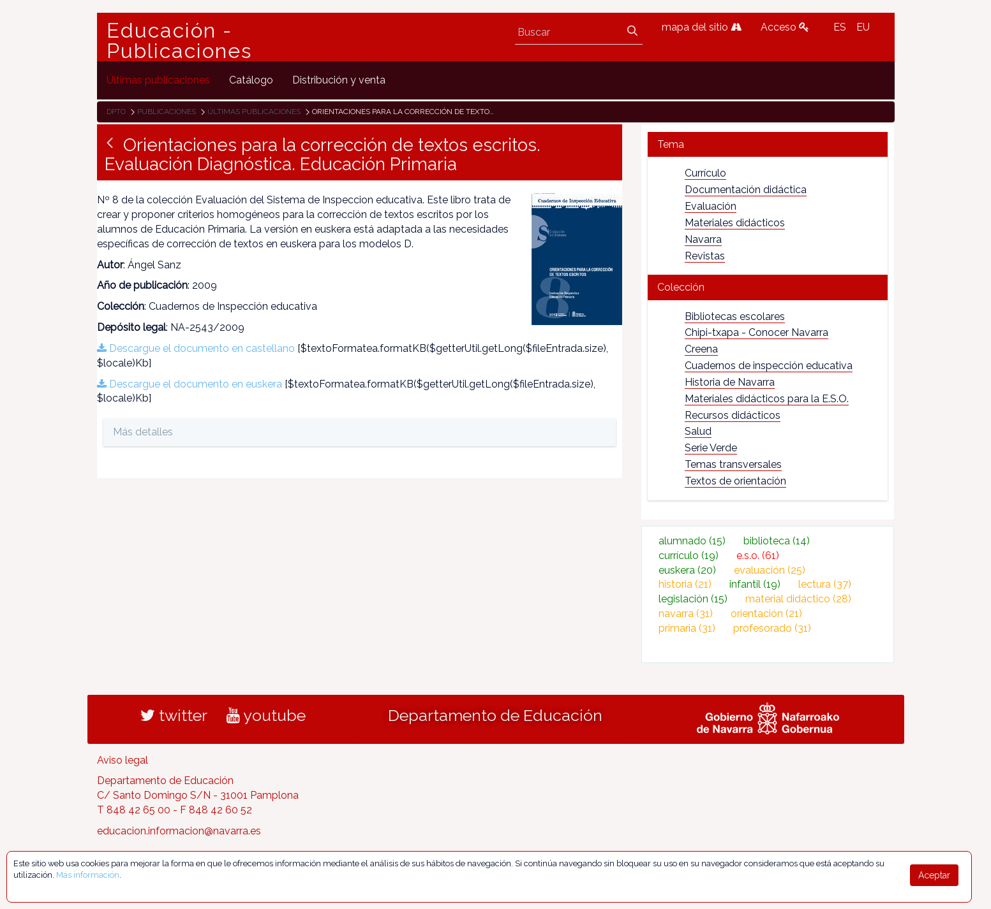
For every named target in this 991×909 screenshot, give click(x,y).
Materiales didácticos (735, 223)
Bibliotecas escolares (735, 316)
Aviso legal (122, 760)
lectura (824, 584)
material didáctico (798, 599)
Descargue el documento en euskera (189, 384)
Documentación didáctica (746, 190)
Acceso (785, 27)
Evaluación (710, 206)
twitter (173, 715)
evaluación (769, 570)
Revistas (705, 256)
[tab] (768, 144)
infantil (754, 584)
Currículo (705, 173)
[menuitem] (158, 80)
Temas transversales (733, 464)
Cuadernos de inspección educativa (769, 366)
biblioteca (776, 541)
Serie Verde (711, 448)
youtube (266, 715)
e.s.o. (757, 555)
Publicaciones (166, 111)
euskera (687, 570)
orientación (766, 613)
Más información (87, 875)
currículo (689, 555)
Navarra (703, 239)
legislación (693, 599)
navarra (686, 613)
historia (685, 584)
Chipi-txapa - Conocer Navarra (756, 332)
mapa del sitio (701, 27)
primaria (687, 628)
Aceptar (934, 875)
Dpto (116, 111)
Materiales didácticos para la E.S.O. (767, 399)
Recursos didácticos (732, 415)
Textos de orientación (735, 481)
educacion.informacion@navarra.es (179, 831)
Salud (698, 431)
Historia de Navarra (730, 382)
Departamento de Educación (495, 715)
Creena (701, 349)
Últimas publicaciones (254, 111)
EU (863, 27)
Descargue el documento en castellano (196, 348)
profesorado (772, 628)
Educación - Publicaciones (179, 40)
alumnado (692, 541)
